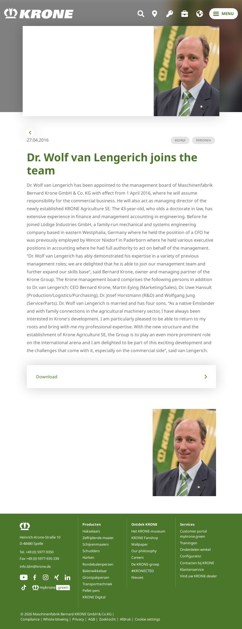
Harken (88, 557)
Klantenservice (192, 569)
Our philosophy (144, 550)
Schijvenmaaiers (95, 544)
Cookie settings (147, 619)
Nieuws (137, 577)
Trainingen (188, 542)
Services (187, 524)
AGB (91, 619)
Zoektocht (107, 619)
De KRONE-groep (145, 564)
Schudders (91, 550)
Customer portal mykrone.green (193, 534)
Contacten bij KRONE (197, 562)
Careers (137, 557)
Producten (91, 524)
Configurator (190, 556)
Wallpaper (139, 544)
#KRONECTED (142, 570)
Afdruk (125, 619)
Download (46, 377)
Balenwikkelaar (94, 570)
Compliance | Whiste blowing (44, 619)
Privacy (78, 619)
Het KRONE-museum (148, 531)
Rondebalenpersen (97, 564)
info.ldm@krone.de (35, 566)
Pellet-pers (91, 590)
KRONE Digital (93, 597)
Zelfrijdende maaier (98, 537)
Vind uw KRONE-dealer (198, 576)
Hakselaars (91, 531)
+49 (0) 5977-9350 (40, 551)
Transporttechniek (97, 583)
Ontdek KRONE (144, 524)
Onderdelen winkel (195, 549)
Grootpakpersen (95, 577)
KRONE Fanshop (144, 537)
